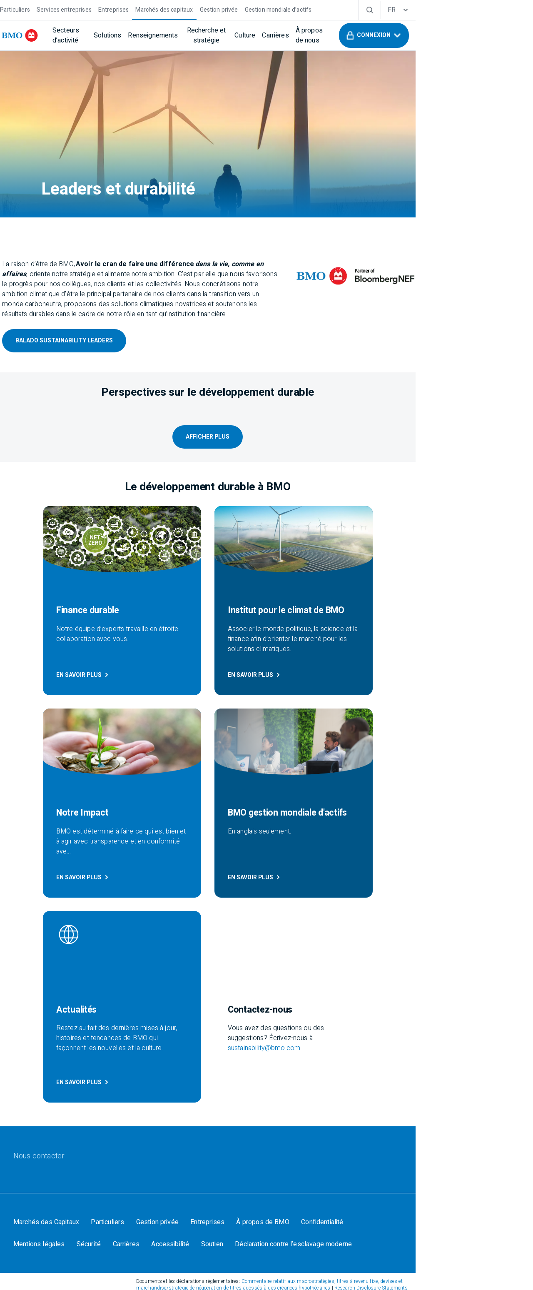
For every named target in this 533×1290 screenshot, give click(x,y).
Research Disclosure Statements (351, 1119)
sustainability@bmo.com (408, 866)
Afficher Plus (267, 459)
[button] (468, 35)
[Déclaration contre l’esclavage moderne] (214, 1073)
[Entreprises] (129, 9)
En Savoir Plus (227, 694)
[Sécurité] (457, 1050)
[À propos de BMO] (284, 1050)
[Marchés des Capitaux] (62, 1050)
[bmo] (39, 35)
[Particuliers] (31, 9)
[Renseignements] (193, 35)
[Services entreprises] (79, 9)
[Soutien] (131, 1073)
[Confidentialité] (345, 1050)
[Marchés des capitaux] (180, 9)
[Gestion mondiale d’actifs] (294, 9)
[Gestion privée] (235, 9)
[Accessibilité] (88, 1073)
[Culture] (310, 35)
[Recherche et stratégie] (259, 35)
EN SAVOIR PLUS (56, 694)
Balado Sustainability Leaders (78, 332)
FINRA (337, 1166)
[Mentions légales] (405, 1050)
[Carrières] (340, 35)
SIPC (369, 1166)
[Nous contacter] (54, 979)
